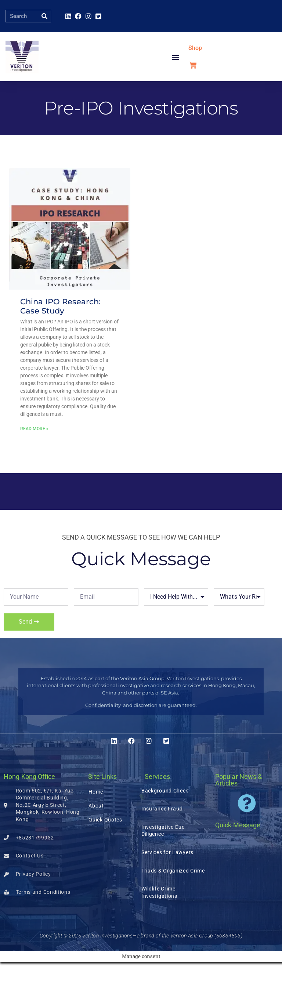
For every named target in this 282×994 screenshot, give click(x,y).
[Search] (44, 16)
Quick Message (237, 857)
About (96, 838)
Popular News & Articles (238, 812)
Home (95, 824)
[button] (176, 73)
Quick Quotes (105, 852)
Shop (195, 64)
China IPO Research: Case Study (60, 338)
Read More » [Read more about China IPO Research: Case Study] (34, 460)
